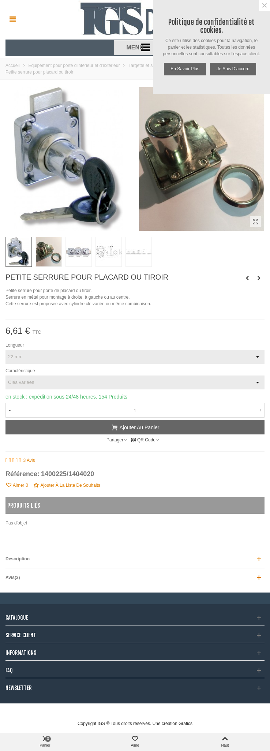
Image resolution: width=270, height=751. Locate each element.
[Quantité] (135, 410)
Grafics (185, 723)
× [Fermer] (264, 5)
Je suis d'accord (233, 68)
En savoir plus (184, 68)
